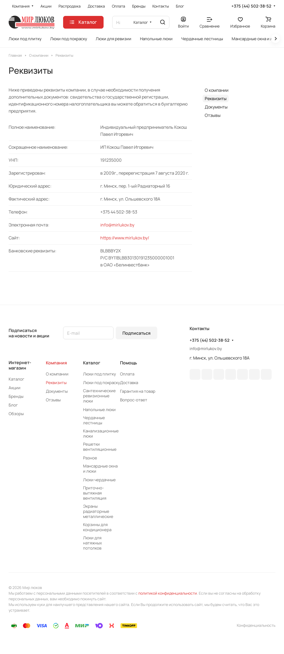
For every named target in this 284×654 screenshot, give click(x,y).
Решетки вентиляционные (100, 446)
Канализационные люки (101, 433)
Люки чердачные (99, 480)
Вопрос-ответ (133, 400)
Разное (90, 458)
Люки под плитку (99, 374)
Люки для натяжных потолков (92, 543)
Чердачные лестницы (94, 420)
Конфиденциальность (256, 625)
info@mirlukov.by (117, 225)
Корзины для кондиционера (97, 527)
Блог (13, 405)
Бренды (16, 396)
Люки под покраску (101, 382)
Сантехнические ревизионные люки (99, 396)
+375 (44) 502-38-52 (251, 6)
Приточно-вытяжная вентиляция (94, 493)
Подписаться (136, 333)
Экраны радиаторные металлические (98, 511)
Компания (56, 363)
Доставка (129, 382)
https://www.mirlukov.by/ (124, 238)
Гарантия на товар (137, 391)
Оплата (127, 374)
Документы (216, 107)
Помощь (128, 363)
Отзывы (213, 115)
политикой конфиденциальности (167, 593)
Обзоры (16, 413)
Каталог (16, 379)
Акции (14, 388)
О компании (216, 90)
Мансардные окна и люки (100, 468)
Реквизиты (216, 98)
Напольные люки (99, 409)
